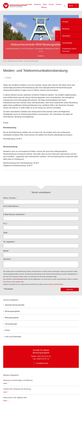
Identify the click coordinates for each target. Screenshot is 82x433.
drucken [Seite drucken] (8, 78)
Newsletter (66, 36)
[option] (41, 305)
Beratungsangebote (12, 311)
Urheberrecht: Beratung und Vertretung (17, 389)
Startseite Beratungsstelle (14, 305)
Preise (7, 330)
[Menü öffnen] (73, 6)
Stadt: (5, 233)
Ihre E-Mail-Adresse (10, 206)
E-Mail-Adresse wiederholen (14, 214)
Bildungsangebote (12, 318)
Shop (45, 4)
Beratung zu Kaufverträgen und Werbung (17, 380)
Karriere (58, 4)
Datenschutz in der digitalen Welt (15, 397)
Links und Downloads (13, 337)
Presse (51, 4)
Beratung (37, 4)
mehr (5, 383)
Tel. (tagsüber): (9, 242)
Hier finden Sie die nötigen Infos (13, 282)
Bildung (44, 7)
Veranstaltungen (11, 324)
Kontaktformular (42, 363)
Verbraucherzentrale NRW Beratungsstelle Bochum (41, 44)
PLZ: (5, 223)
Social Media (67, 43)
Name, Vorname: (9, 198)
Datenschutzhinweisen (55, 284)
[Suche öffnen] (64, 5)
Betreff (5, 251)
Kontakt (29, 4)
